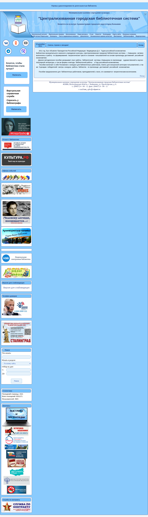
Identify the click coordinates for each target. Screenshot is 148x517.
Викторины (118, 36)
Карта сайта (117, 34)
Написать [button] (16, 109)
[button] (6, 44)
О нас (91, 34)
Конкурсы (53, 36)
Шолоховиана (71, 34)
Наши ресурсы (83, 34)
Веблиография (129, 36)
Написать (16, 75)
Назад (140, 45)
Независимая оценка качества (101, 36)
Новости (98, 34)
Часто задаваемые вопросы (68, 36)
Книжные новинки (129, 34)
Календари (107, 34)
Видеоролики (140, 36)
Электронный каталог (39, 34)
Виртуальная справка (56, 34)
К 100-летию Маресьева (39, 36)
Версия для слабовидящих (16, 288)
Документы (84, 36)
